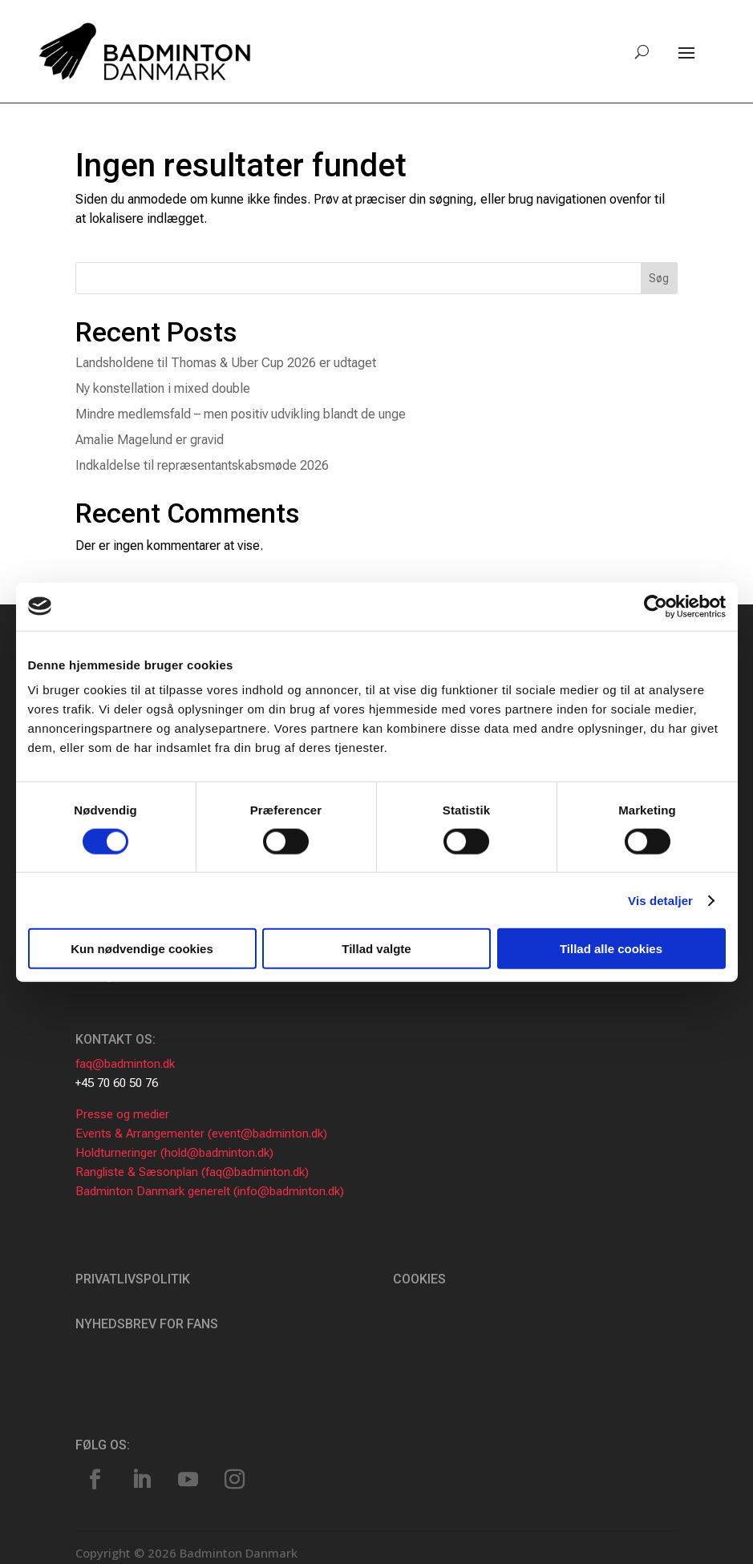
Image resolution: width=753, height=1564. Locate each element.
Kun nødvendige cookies (142, 949)
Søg (659, 278)
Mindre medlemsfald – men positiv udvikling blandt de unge (240, 414)
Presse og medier (122, 1114)
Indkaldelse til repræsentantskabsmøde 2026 (202, 465)
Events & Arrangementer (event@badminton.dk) (201, 1133)
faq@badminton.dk (125, 1064)
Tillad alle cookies (611, 949)
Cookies (419, 1279)
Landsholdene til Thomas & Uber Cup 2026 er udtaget (225, 362)
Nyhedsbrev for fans (146, 1324)
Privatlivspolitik (132, 1279)
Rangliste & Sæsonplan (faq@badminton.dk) (192, 1172)
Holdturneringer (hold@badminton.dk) (174, 1153)
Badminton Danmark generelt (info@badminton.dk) (209, 1191)
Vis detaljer (660, 900)
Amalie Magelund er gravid (149, 439)
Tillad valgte (376, 949)
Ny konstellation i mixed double (162, 388)
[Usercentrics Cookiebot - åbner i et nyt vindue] (655, 606)
